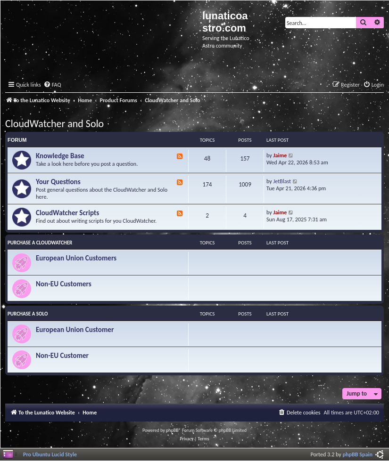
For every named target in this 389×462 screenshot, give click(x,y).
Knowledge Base (60, 156)
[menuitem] (52, 85)
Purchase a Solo (28, 314)
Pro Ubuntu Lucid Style (50, 454)
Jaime (280, 155)
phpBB (172, 430)
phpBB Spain (357, 454)
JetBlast (282, 181)
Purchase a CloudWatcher (40, 243)
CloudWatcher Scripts (67, 213)
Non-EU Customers (63, 284)
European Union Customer (75, 329)
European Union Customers (76, 258)
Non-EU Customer (62, 355)
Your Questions (58, 182)
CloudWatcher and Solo (54, 123)
